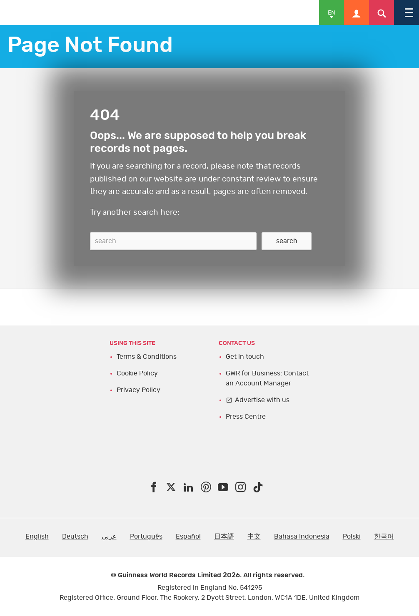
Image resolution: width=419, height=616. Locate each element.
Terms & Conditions (147, 356)
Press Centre (246, 416)
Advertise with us (262, 400)
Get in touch (245, 356)
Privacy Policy (138, 390)
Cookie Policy (137, 373)
